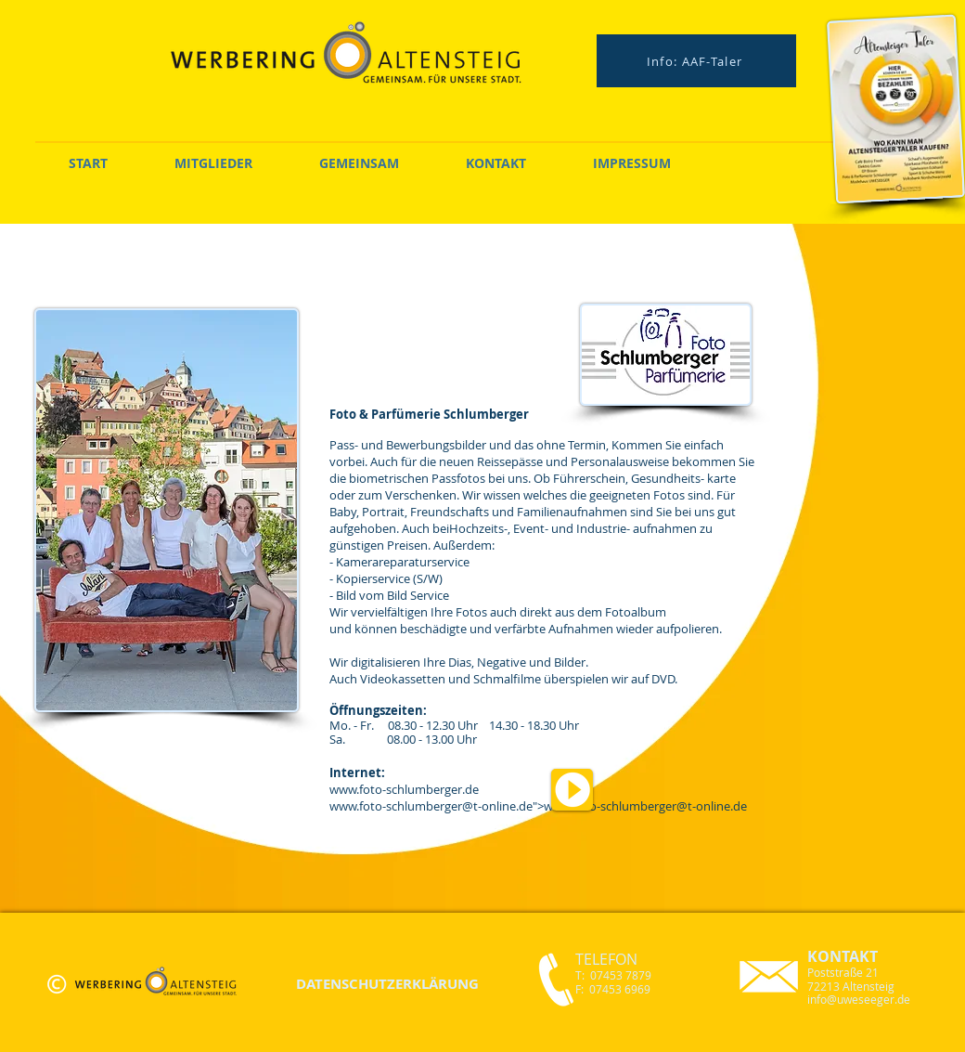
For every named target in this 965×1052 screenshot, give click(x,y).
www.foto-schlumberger (395, 806)
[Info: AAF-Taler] (696, 60)
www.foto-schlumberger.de (404, 789)
